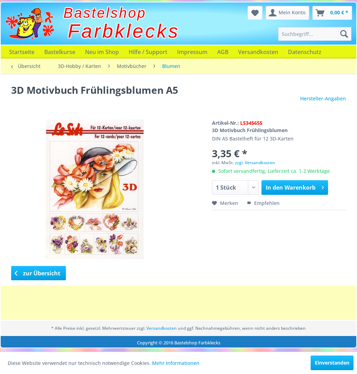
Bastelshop (104, 13)
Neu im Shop (102, 52)
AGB (222, 52)
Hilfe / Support (148, 52)
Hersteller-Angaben (323, 98)
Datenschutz (304, 52)
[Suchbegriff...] (314, 34)
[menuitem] (314, 34)
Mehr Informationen (175, 363)
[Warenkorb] (332, 13)
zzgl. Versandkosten (255, 163)
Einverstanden (332, 362)
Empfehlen (263, 203)
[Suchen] (344, 34)
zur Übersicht (38, 273)
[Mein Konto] (287, 13)
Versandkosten (258, 52)
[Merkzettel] (255, 13)
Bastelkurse (59, 52)
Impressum (192, 52)
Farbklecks (124, 31)
